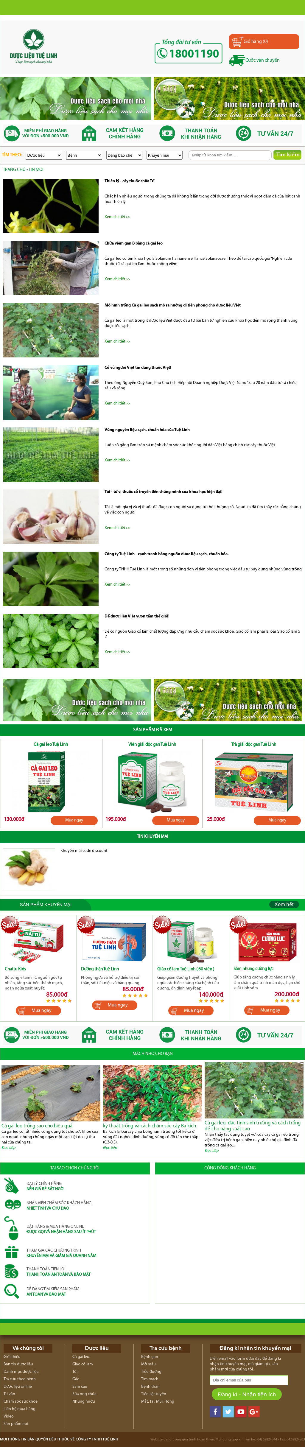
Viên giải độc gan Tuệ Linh (152, 745)
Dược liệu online (18, 1386)
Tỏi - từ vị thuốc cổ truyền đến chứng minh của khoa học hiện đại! (163, 492)
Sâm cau (79, 1386)
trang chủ (14, 170)
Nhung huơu (83, 1401)
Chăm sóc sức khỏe (21, 1401)
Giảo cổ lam (82, 1364)
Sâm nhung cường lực (253, 969)
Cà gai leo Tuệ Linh (51, 745)
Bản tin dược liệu (18, 1364)
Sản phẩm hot (16, 1424)
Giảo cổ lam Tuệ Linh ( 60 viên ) (185, 969)
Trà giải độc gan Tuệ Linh (253, 745)
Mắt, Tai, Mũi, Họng (157, 1401)
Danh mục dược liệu (21, 1372)
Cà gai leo (80, 1357)
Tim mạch (149, 1379)
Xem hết (284, 904)
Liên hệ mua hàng (19, 1409)
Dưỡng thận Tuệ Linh (100, 969)
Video (9, 1416)
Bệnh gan (149, 1357)
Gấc (75, 1379)
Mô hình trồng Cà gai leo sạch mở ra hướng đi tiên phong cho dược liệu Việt (173, 305)
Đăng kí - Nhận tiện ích (247, 1394)
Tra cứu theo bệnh (20, 1379)
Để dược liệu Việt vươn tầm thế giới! (137, 616)
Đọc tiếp (8, 1148)
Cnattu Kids (15, 969)
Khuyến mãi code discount (84, 851)
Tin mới (36, 170)
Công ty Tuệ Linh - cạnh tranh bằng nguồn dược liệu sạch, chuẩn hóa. (167, 554)
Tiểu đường (151, 1372)
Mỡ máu (148, 1364)
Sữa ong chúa (84, 1394)
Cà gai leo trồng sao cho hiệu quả (36, 1126)
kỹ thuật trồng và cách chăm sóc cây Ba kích (149, 1126)
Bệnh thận (150, 1386)
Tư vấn (9, 1394)
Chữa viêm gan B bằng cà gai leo (134, 243)
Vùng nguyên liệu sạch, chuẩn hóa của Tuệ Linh (147, 430)
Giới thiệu (12, 1357)
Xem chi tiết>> (117, 217)
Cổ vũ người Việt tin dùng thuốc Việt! (138, 367)
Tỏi (74, 1372)
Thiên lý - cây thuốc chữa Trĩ (130, 181)
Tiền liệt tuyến (153, 1394)
